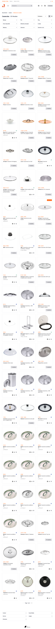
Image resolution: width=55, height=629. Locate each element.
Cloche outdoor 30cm (27, 189)
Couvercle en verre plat (27, 418)
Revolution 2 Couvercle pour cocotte (27, 593)
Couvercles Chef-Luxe (44, 276)
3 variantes (48, 223)
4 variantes (14, 569)
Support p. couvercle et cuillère (27, 334)
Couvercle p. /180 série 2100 (27, 391)
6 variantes (31, 54)
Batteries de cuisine (17, 12)
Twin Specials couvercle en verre (8, 564)
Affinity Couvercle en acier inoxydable (27, 51)
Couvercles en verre (27, 104)
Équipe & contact (16, 1)
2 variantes (48, 54)
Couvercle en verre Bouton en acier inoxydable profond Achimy (9, 190)
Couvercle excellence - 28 (9, 476)
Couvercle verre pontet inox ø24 (10, 277)
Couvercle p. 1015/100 (8, 391)
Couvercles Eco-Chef (26, 161)
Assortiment (4, 12)
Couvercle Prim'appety (10, 161)
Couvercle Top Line (44, 534)
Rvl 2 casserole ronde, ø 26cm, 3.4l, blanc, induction (9, 133)
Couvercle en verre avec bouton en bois (44, 105)
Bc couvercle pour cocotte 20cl (26, 564)
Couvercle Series (9, 592)
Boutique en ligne (5, 1)
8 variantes (48, 137)
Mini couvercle (42, 363)
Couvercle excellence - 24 (44, 476)
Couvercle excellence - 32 (9, 505)
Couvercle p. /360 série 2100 (27, 306)
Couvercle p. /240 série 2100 (27, 363)
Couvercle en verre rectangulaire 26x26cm (8, 334)
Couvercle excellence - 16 (9, 447)
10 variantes (48, 539)
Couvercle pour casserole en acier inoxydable (44, 219)
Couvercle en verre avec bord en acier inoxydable (44, 51)
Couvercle (7, 104)
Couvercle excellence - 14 (27, 505)
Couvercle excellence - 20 (44, 447)
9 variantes (14, 54)
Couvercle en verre (9, 50)
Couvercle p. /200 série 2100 (44, 391)
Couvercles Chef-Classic (44, 247)
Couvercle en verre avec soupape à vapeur (44, 306)
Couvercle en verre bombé (26, 219)
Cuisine (10, 12)
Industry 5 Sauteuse (27, 534)
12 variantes (48, 194)
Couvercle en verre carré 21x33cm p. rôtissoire (27, 248)
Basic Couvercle (8, 78)
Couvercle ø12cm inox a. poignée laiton (9, 419)
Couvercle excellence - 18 (9, 535)
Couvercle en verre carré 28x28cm (9, 219)
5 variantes (48, 310)
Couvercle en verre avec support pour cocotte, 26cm (44, 334)
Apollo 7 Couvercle (27, 78)
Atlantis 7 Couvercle (44, 78)
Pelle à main (8, 363)
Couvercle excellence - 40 (27, 476)
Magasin (11, 1)
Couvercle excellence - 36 (44, 505)
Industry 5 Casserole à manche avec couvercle (27, 277)
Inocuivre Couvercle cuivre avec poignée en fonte (27, 133)
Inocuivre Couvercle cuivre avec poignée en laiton (44, 133)
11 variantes (13, 165)
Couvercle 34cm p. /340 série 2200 (9, 306)
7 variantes (31, 81)
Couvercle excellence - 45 (27, 447)
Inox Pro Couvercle (44, 189)
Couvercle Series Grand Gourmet (44, 564)
